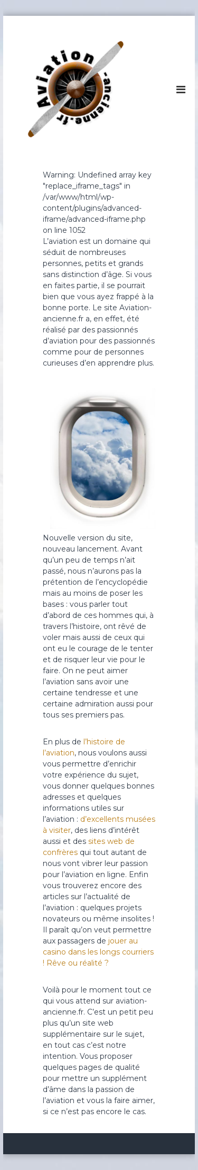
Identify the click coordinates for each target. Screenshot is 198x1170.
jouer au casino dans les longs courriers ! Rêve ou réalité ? (98, 952)
